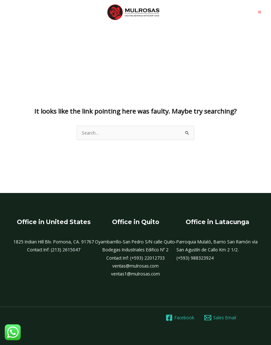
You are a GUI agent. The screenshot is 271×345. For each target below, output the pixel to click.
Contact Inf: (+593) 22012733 (135, 258)
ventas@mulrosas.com (135, 266)
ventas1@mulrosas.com (135, 274)
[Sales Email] (220, 317)
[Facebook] (180, 317)
